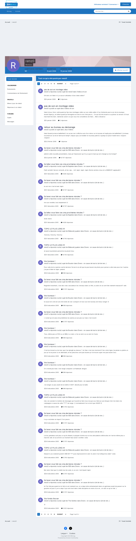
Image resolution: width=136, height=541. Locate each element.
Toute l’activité (12, 79)
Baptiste (71, 166)
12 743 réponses (67, 238)
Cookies (72, 533)
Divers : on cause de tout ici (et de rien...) (89, 150)
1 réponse (63, 141)
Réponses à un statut (14, 107)
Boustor (71, 263)
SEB (69, 150)
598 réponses (66, 273)
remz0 (46, 92)
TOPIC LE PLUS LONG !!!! (54, 229)
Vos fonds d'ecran (51, 499)
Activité (17, 11)
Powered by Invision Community (68, 538)
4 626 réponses (67, 174)
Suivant (60, 83)
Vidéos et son (82, 92)
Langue (64, 533)
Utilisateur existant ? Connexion (106, 4)
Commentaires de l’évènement (17, 93)
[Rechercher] (101, 11)
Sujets (9, 117)
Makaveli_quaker (74, 231)
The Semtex (72, 501)
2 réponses (62, 99)
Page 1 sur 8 (74, 83)
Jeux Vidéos (68, 129)
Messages (10, 121)
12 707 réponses (65, 157)
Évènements (11, 89)
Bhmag (9, 11)
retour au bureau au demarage (59, 127)
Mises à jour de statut (14, 103)
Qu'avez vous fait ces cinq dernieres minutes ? (63, 148)
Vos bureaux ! (49, 261)
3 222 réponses (67, 508)
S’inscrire (126, 4)
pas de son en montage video (56, 89)
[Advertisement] (43, 41)
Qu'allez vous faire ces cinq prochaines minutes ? (64, 164)
